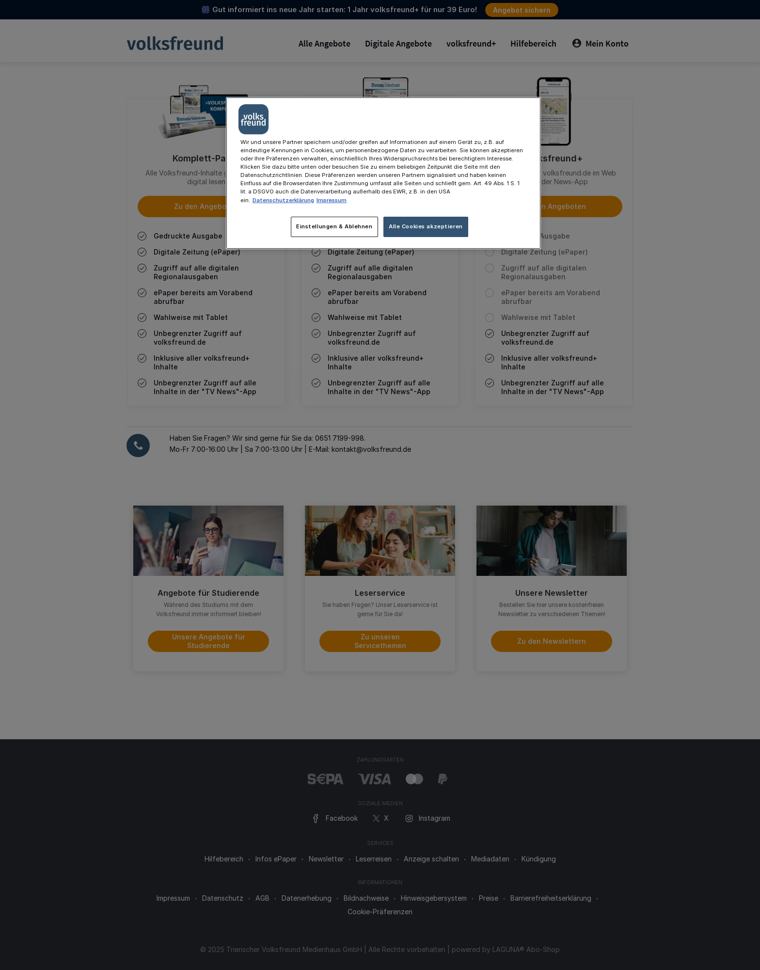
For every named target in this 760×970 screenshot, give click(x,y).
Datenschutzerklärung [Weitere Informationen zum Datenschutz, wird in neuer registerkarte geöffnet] (283, 200)
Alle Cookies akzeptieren (426, 226)
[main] (383, 173)
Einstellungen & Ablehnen (334, 226)
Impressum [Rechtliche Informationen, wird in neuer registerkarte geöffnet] (332, 200)
